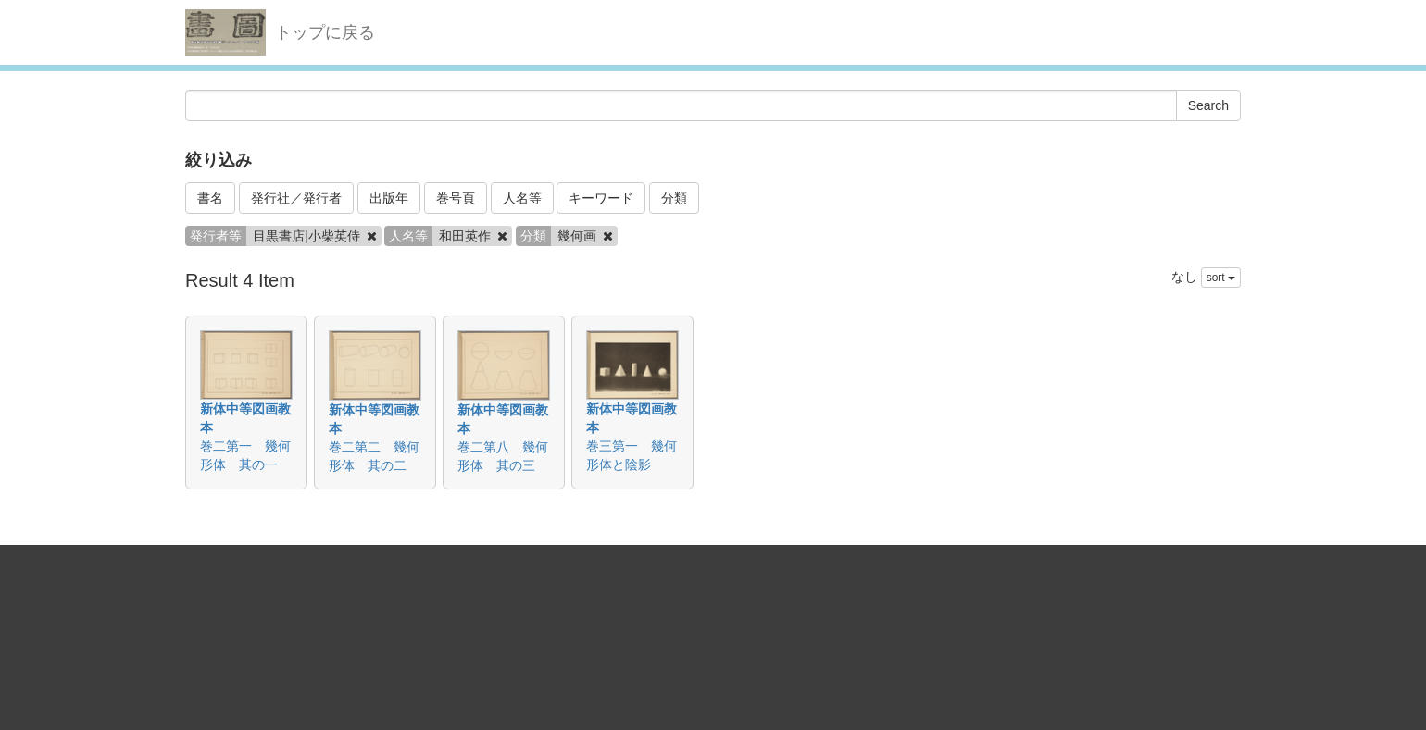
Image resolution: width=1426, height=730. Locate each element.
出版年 (388, 198)
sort (1221, 277)
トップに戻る (325, 32)
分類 (674, 198)
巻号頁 (455, 198)
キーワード (601, 198)
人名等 (522, 198)
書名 (210, 198)
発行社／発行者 (296, 198)
